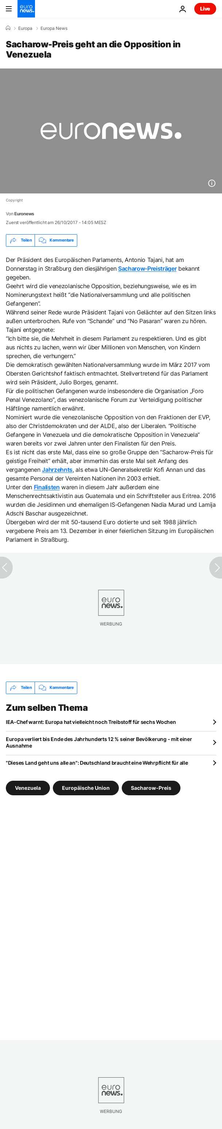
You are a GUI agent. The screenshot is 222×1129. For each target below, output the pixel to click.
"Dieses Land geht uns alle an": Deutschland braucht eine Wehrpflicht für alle (97, 763)
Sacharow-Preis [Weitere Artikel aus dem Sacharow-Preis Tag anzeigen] (151, 787)
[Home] (8, 28)
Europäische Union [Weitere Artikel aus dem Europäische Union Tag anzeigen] (86, 787)
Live (205, 8)
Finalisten (47, 487)
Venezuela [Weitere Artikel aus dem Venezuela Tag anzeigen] (28, 787)
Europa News (53, 28)
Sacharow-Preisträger (147, 268)
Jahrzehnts (57, 469)
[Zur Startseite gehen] (26, 8)
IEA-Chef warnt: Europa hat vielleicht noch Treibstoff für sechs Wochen (91, 722)
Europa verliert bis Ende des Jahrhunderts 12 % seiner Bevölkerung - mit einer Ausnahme (99, 742)
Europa (25, 28)
